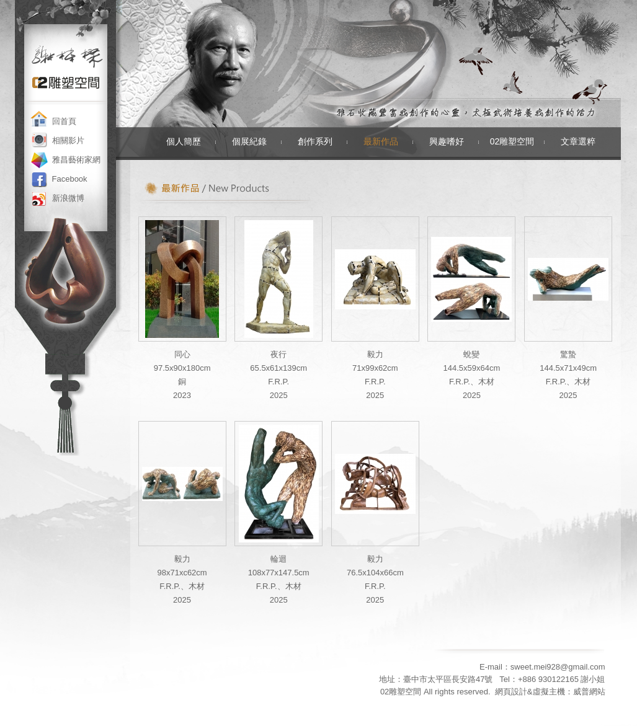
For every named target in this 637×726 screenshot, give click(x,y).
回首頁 (64, 121)
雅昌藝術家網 (76, 159)
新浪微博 (68, 198)
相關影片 (68, 140)
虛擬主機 (549, 691)
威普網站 (589, 691)
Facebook (69, 179)
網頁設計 (511, 691)
